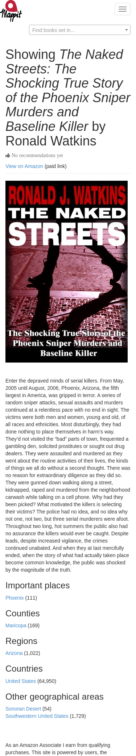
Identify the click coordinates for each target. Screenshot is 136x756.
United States (21, 681)
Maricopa (16, 625)
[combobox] (80, 30)
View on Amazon (24, 166)
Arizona (14, 653)
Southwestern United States (37, 716)
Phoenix (15, 598)
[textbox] (79, 30)
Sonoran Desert (23, 709)
